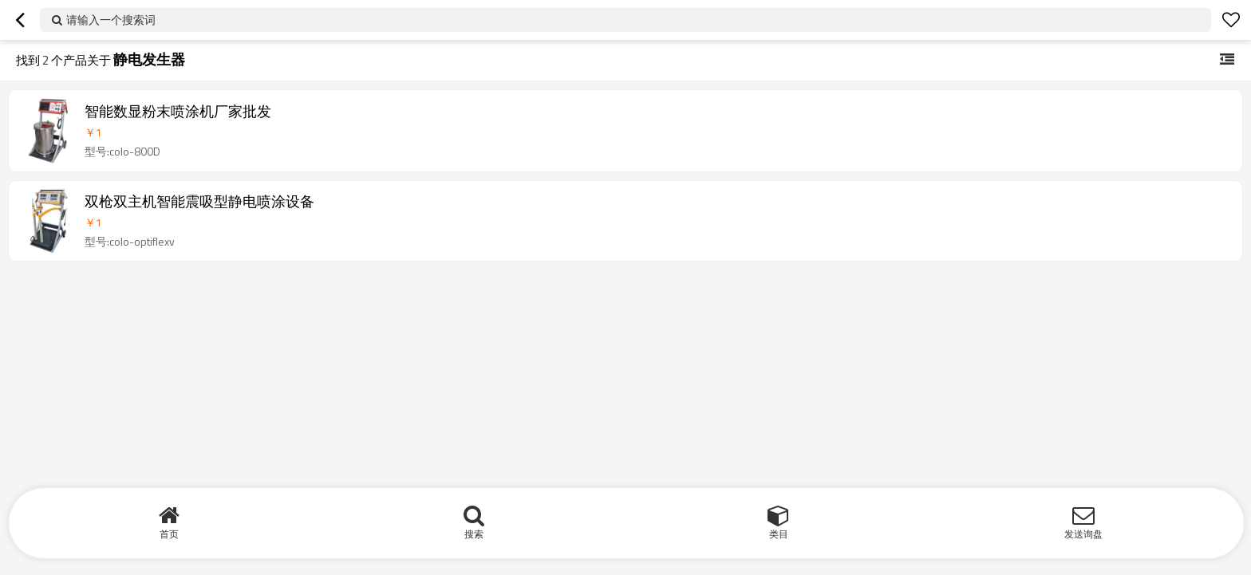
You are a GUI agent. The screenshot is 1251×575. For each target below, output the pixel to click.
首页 (169, 534)
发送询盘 (1083, 534)
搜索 (473, 534)
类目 (778, 534)
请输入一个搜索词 (111, 19)
